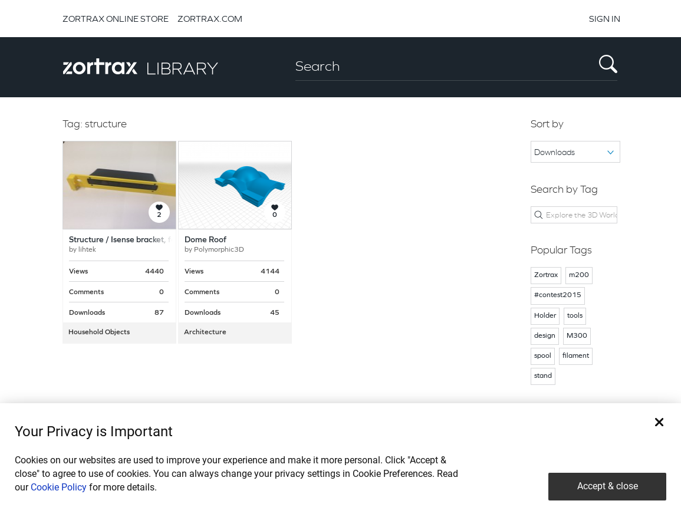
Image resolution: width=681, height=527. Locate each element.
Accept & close (607, 486)
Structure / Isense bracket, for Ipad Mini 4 (145, 240)
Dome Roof (205, 240)
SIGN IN (604, 19)
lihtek (87, 249)
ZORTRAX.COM (209, 19)
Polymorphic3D (219, 249)
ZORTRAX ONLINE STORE (115, 19)
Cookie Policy (59, 487)
